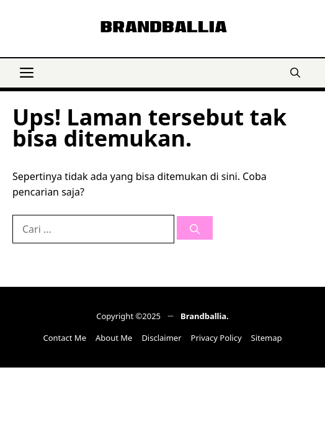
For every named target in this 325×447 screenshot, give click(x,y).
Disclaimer (161, 337)
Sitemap (266, 337)
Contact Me (64, 337)
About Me (114, 337)
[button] (295, 71)
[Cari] (195, 228)
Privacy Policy (216, 337)
